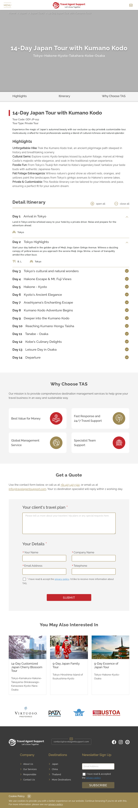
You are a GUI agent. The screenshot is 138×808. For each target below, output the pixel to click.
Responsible (29, 774)
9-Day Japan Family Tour (66, 665)
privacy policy (62, 579)
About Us (28, 764)
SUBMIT (69, 597)
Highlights (19, 96)
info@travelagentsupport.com (27, 489)
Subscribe (98, 785)
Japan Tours (37, 13)
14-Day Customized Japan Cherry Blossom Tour (26, 667)
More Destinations (61, 779)
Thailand (56, 774)
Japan (23, 13)
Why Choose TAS (114, 96)
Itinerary (64, 96)
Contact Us (29, 779)
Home (12, 13)
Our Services (30, 769)
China (55, 769)
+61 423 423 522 (70, 484)
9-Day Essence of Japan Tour (106, 665)
